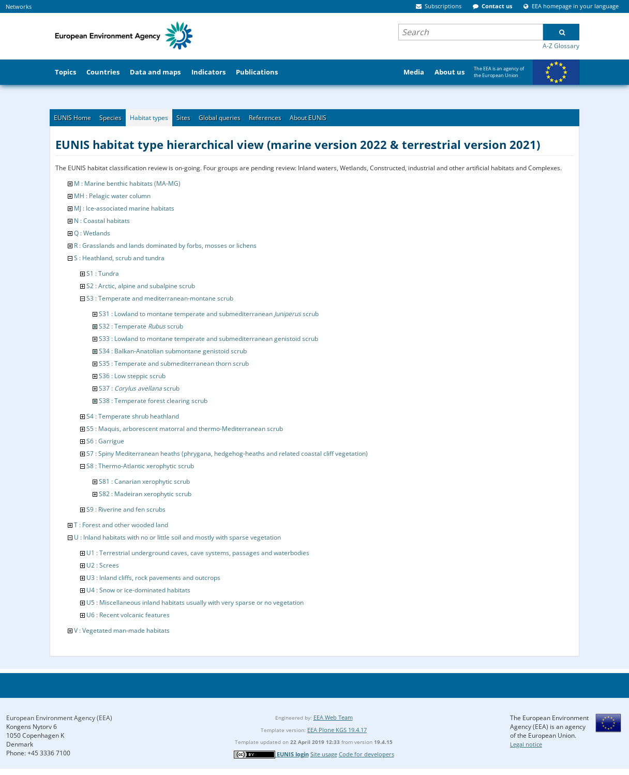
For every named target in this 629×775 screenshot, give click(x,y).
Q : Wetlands (92, 233)
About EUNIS (308, 117)
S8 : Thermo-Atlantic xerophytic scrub (140, 465)
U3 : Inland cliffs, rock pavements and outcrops (153, 577)
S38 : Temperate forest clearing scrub (153, 400)
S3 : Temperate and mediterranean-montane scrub (159, 298)
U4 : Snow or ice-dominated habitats (138, 590)
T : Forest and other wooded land (121, 524)
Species (110, 117)
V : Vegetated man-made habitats (122, 630)
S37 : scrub (139, 388)
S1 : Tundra (102, 273)
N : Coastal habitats (102, 220)
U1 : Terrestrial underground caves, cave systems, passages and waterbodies (197, 552)
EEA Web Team (333, 717)
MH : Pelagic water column (112, 195)
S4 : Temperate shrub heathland (132, 416)
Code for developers (366, 754)
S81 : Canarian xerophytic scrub (144, 481)
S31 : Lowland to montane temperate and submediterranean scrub (209, 313)
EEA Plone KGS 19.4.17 (337, 730)
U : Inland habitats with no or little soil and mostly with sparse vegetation (177, 537)
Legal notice (526, 744)
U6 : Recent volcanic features (128, 614)
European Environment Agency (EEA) (59, 717)
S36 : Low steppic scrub (132, 375)
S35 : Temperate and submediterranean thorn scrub (174, 363)
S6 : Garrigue (105, 441)
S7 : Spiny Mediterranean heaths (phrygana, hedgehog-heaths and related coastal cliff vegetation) (227, 453)
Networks (19, 6)
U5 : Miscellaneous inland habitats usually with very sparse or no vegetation (195, 602)
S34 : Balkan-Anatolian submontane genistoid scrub (173, 351)
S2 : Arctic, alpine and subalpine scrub (140, 285)
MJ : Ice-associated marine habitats (124, 208)
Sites (183, 117)
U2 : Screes (102, 565)
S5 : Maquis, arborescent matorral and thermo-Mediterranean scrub (184, 428)
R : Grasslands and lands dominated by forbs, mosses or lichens (165, 245)
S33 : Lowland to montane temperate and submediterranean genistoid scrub (208, 338)
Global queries (220, 117)
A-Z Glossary (561, 45)
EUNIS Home (72, 117)
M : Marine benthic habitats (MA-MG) (127, 183)
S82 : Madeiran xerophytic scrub (145, 493)
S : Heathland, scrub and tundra (119, 258)
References (265, 117)
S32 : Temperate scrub (141, 326)
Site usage (323, 754)
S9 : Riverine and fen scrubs (126, 509)
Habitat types (149, 117)
